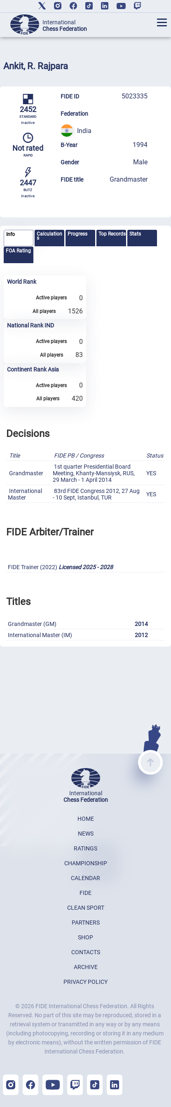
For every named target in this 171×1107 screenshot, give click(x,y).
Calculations (49, 236)
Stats (135, 234)
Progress (77, 234)
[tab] (18, 238)
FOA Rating (18, 251)
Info (10, 234)
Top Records (112, 234)
